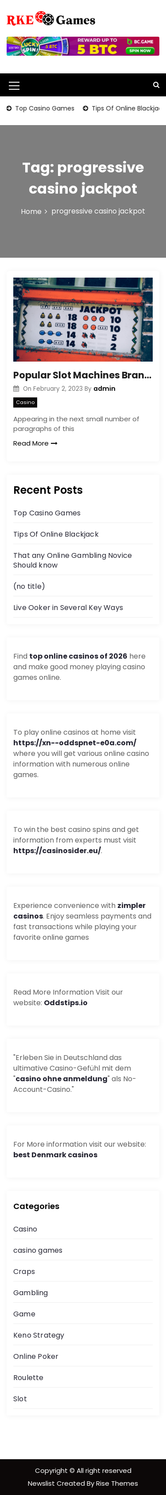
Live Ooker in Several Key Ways (68, 608)
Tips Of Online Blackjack (56, 534)
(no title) (29, 586)
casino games (37, 1250)
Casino (25, 402)
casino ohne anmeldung (61, 1079)
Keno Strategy (39, 1335)
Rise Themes (117, 1483)
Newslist (42, 1483)
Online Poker (35, 1356)
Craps (24, 1271)
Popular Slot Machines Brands (83, 375)
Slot (20, 1399)
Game (24, 1314)
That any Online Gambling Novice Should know (72, 560)
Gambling (30, 1293)
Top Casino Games (44, 108)
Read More (35, 443)
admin (104, 388)
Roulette (28, 1378)
